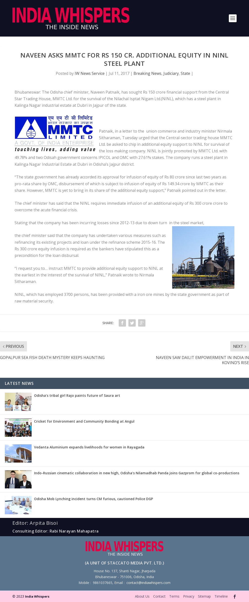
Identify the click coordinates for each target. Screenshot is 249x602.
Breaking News (147, 73)
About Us (142, 596)
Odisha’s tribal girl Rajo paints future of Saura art (77, 395)
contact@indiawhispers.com (148, 582)
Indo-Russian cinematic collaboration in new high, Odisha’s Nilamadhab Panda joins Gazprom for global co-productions (136, 473)
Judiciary (171, 73)
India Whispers (37, 596)
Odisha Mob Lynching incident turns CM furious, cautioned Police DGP (93, 498)
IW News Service (90, 73)
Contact (159, 596)
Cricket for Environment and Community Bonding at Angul (84, 421)
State (185, 73)
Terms (174, 596)
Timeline (221, 596)
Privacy (188, 596)
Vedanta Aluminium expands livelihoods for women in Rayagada (89, 447)
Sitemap (204, 596)
